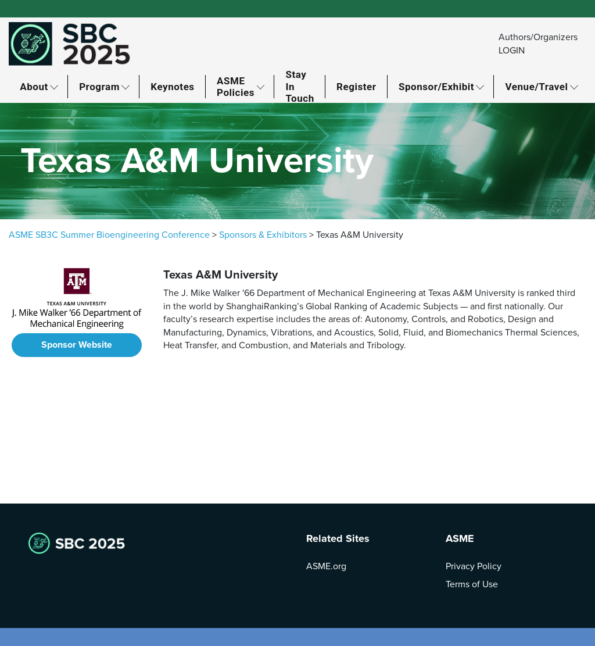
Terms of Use (472, 584)
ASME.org (326, 566)
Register (356, 86)
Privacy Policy (473, 566)
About (34, 86)
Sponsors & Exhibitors (263, 235)
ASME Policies (236, 86)
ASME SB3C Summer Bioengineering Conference (109, 235)
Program (99, 86)
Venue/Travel (537, 86)
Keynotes (172, 86)
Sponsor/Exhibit (436, 86)
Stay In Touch (299, 86)
